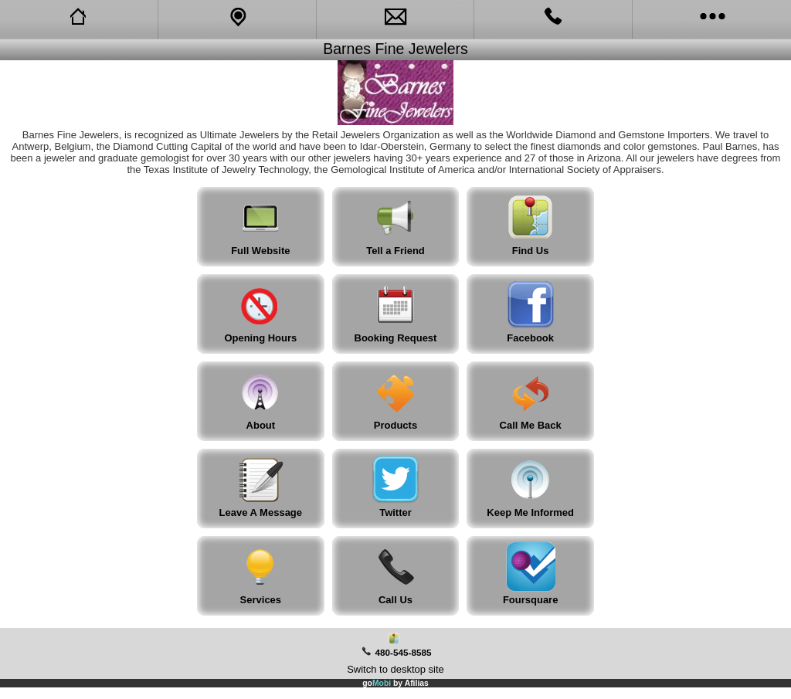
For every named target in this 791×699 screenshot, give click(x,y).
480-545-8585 (403, 652)
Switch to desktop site (395, 669)
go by (395, 683)
